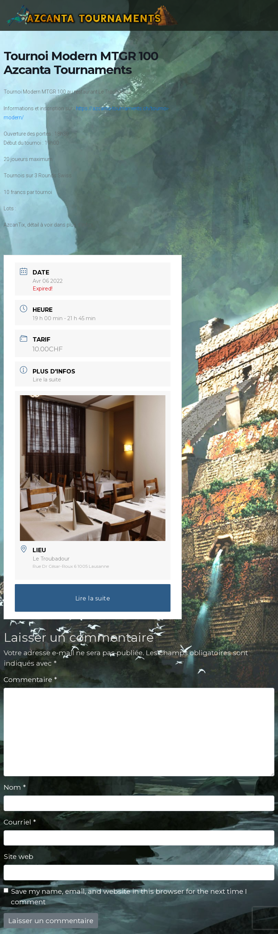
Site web (18, 856)
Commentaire (30, 679)
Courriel (20, 822)
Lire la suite (47, 379)
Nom (15, 787)
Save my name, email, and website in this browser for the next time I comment (129, 896)
